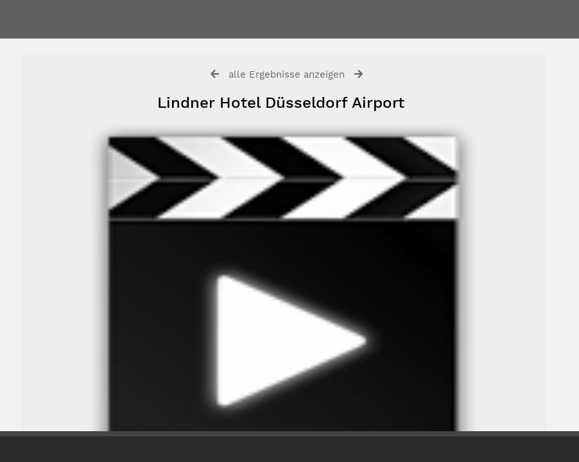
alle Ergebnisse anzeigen (287, 74)
